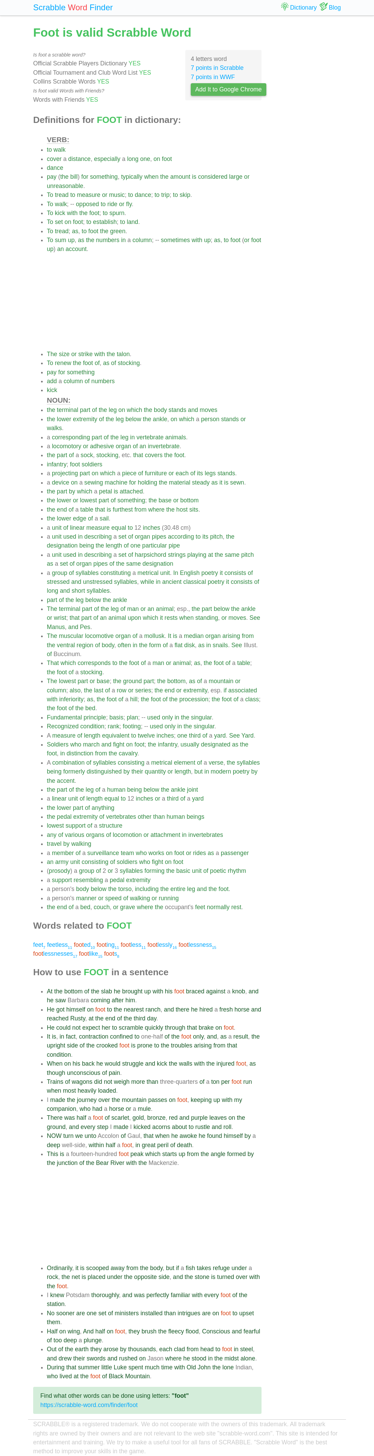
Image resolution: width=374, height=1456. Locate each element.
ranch (153, 1009)
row (121, 690)
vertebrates (121, 816)
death (184, 1145)
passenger (235, 853)
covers (154, 455)
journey (87, 1099)
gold (138, 1117)
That (53, 663)
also (75, 690)
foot (167, 158)
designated (215, 744)
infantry (57, 464)
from (140, 509)
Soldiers (58, 744)
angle (218, 1154)
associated (242, 690)
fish (190, 1268)
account (76, 249)
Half (52, 1331)
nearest (134, 1009)
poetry (209, 572)
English (190, 572)
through (175, 1027)
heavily (87, 1090)
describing (98, 536)
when (151, 176)
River (117, 1162)
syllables (87, 572)
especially (107, 158)
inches (151, 527)
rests (170, 617)
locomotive (99, 635)
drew (64, 1358)
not (76, 1027)
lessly (162, 944)
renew (63, 363)
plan (132, 717)
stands (177, 409)
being (86, 545)
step (102, 1127)
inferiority (71, 699)
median (194, 635)
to (49, 149)
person (210, 419)
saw (60, 1000)
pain (114, 1072)
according (181, 536)
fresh (226, 1009)
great (149, 1145)
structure (110, 825)
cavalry (128, 753)
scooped (97, 1268)
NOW (54, 1135)
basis (116, 717)
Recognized (63, 726)
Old (191, 1367)
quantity (155, 771)
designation (62, 545)
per (225, 1081)
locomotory (66, 446)
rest (236, 907)
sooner (65, 1313)
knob (238, 991)
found (214, 1135)
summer (89, 1367)
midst (231, 1358)
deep (53, 1145)
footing (132, 726)
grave (127, 907)
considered (212, 176)
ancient (172, 581)
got (60, 1009)
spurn (116, 213)
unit (57, 527)
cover (54, 158)
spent (136, 1367)
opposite (145, 1276)
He (51, 1009)
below (133, 419)
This (52, 1154)
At (50, 991)
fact (71, 1036)
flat (178, 645)
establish (105, 221)
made (57, 1099)
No (51, 1313)
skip (184, 194)
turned (225, 1276)
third (195, 735)
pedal (64, 816)
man (133, 608)
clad (179, 1349)
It (169, 635)
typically (132, 176)
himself (75, 1009)
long (132, 158)
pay (51, 176)
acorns (161, 1127)
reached (58, 1018)
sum (60, 240)
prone (144, 1045)
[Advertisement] (154, 302)
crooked (107, 1045)
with (72, 213)
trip (165, 194)
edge (79, 518)
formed (236, 1154)
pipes (159, 536)
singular (201, 717)
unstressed (97, 581)
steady (201, 482)
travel (54, 843)
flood (192, 1331)
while (147, 581)
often (124, 645)
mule (144, 1108)
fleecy (176, 1331)
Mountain (137, 1376)
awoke (188, 1135)
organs (95, 834)
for (85, 176)
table (86, 509)
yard (220, 735)
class (252, 699)
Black (116, 1376)
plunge (93, 1340)
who (75, 744)
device (60, 482)
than (159, 816)
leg (113, 409)
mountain (221, 681)
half (81, 1117)
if (225, 690)
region (85, 645)
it (221, 482)
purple (199, 1117)
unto (90, 1135)
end (62, 509)
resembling (88, 880)
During (56, 1367)
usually (190, 744)
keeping (201, 1099)
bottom (189, 500)
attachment (165, 834)
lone (228, 1367)
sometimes (175, 240)
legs (210, 473)
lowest (88, 500)
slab (106, 991)
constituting (116, 572)
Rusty (77, 1018)
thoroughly (105, 1295)
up (71, 240)
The (52, 354)
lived (65, 1376)
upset (246, 1313)
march (91, 744)
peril (163, 1145)
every (88, 1127)
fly (129, 204)
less (133, 944)
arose (110, 1349)
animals (175, 437)
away (117, 1268)
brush (149, 1331)
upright (56, 1045)
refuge (221, 1268)
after (118, 1000)
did (98, 1081)
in (123, 240)
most (69, 1090)
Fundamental (64, 717)
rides (199, 853)
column (142, 240)
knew (57, 1295)
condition (92, 726)
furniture (156, 473)
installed (152, 1313)
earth (82, 1349)
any (51, 834)
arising (231, 635)
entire (177, 889)
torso (125, 889)
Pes (85, 627)
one (145, 158)
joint (192, 789)
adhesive (102, 446)
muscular (71, 635)
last (98, 690)
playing (196, 554)
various (74, 834)
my (238, 1099)
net (75, 1276)
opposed (87, 204)
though (56, 1072)
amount (180, 176)
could (63, 1027)
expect (91, 1027)
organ (123, 446)
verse (216, 762)
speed (113, 898)
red (173, 1117)
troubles (181, 1045)
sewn (237, 482)
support (76, 825)
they (134, 1331)
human (116, 789)
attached (131, 491)
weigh (122, 1081)
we (79, 1135)
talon (123, 354)
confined (121, 1036)
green (117, 231)
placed (96, 1276)
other (144, 816)
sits (193, 509)
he (117, 991)
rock (52, 1276)
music (117, 194)
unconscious (84, 1072)
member (63, 853)
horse (242, 1009)
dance (55, 167)
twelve (146, 735)
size (64, 354)
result (240, 1036)
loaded (107, 1090)
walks (54, 428)
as (75, 231)
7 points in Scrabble (217, 67)
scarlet (120, 1117)
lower (64, 419)
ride (112, 204)
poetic (218, 870)
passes (157, 1099)
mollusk (154, 635)
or (247, 176)
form (155, 645)
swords (96, 1358)
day (151, 1018)
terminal (67, 409)
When (55, 1063)
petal (105, 491)
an (60, 249)
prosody (59, 870)
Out (51, 1349)
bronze (156, 1117)
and (193, 409)
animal (165, 608)
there (182, 1009)
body (160, 409)
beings (195, 816)
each (182, 473)
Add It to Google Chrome (228, 89)
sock (87, 455)
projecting (65, 473)
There (55, 1117)
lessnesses (55, 953)
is (194, 176)
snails (220, 645)
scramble (131, 1027)
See (255, 617)
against (216, 991)
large (235, 176)
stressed (58, 581)
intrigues (188, 1313)
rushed (128, 1358)
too (58, 1340)
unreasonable (65, 186)
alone (247, 1358)
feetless (59, 944)
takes (204, 1268)
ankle (160, 419)
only (167, 717)
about (179, 1127)
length (114, 545)
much (152, 1367)
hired (206, 1009)
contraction (93, 1036)
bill (74, 176)
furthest (123, 509)
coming (100, 1000)
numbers (107, 240)
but (198, 771)
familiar (180, 1295)
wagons (82, 1081)
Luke (120, 1367)
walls (185, 1063)
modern (221, 771)
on (156, 158)
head (207, 1349)
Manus (56, 627)
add (52, 381)
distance (79, 158)
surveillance (103, 853)
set (59, 221)
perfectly (157, 1295)
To (50, 194)
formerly (74, 771)
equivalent (115, 735)
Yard (247, 735)
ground (132, 681)
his (169, 991)
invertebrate (163, 446)
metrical (148, 572)
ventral (66, 645)
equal (118, 527)
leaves (218, 1117)
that (138, 455)
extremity (85, 419)
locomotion (127, 834)
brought (132, 991)
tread (61, 194)
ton (215, 1081)
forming (155, 870)
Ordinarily (59, 1268)
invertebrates (205, 834)
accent (66, 780)
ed (84, 944)
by (72, 491)
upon (134, 617)
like (91, 953)
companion (61, 1108)
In (175, 572)
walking (81, 843)
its (200, 473)
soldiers (92, 464)
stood (199, 1358)
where (156, 509)
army (61, 861)
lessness (197, 944)
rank (113, 726)
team (127, 853)
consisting (131, 762)
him (130, 1000)
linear (77, 527)
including (147, 889)
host (182, 509)
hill (134, 699)
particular (154, 545)
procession (193, 699)
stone (202, 1276)
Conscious (216, 1331)
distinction (80, 753)
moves (208, 409)
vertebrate (149, 437)
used (69, 536)
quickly (154, 1027)
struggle (133, 1063)
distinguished (104, 771)
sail (104, 518)
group (59, 572)
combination (68, 762)
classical (194, 581)
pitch (216, 536)
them (53, 1322)
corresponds (94, 663)
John (204, 1367)
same (232, 554)
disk (189, 645)
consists (235, 572)
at (210, 554)
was (69, 1117)
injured (225, 1063)
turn (68, 1135)
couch (102, 907)
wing (74, 1331)
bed (90, 708)
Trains (55, 1081)
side (72, 1045)
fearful (251, 1331)
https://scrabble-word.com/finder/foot (89, 1405)
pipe (174, 545)
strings (177, 554)
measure (88, 194)
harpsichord (150, 554)
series (143, 690)
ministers (127, 1313)
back (88, 1063)
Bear (102, 1162)
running (169, 898)
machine (116, 482)
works (156, 853)
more (138, 1081)
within (96, 1145)
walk (60, 149)
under (239, 1268)
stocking (129, 363)
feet (200, 907)
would (112, 1063)
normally (218, 907)
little (106, 1367)
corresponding (71, 437)
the (64, 176)
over (104, 1099)
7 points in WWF (213, 77)
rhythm (237, 870)
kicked (141, 1127)
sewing (93, 482)
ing (107, 944)
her (106, 1027)
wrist (60, 617)
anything (103, 807)
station (56, 1304)
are (80, 1313)
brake (206, 1027)
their (137, 771)
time (167, 1367)
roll (227, 1127)
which (134, 409)
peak (137, 1154)
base (165, 500)
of (97, 363)
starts (169, 1154)
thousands (142, 1349)
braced (195, 991)
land (132, 221)
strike (85, 354)
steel (246, 1349)
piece (129, 473)
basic (183, 870)
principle (95, 717)
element (185, 762)
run (247, 1081)
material (179, 482)
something (104, 176)
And (88, 1331)
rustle (202, 1127)
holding (147, 482)
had (97, 1108)
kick (60, 213)
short (78, 590)
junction (67, 1162)
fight (118, 744)
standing (206, 617)
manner (86, 898)
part (85, 409)
